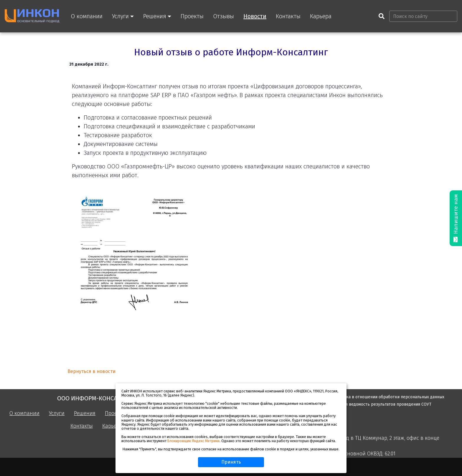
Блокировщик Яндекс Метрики (193, 441)
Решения (84, 413)
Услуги (57, 413)
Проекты (192, 16)
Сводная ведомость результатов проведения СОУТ (381, 404)
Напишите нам (456, 218)
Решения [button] (154, 16)
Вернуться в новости (91, 371)
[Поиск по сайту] (423, 16)
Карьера (320, 16)
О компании (87, 16)
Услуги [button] (120, 16)
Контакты (288, 16)
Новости (254, 16)
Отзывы (223, 16)
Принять (231, 462)
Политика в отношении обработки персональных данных (388, 396)
